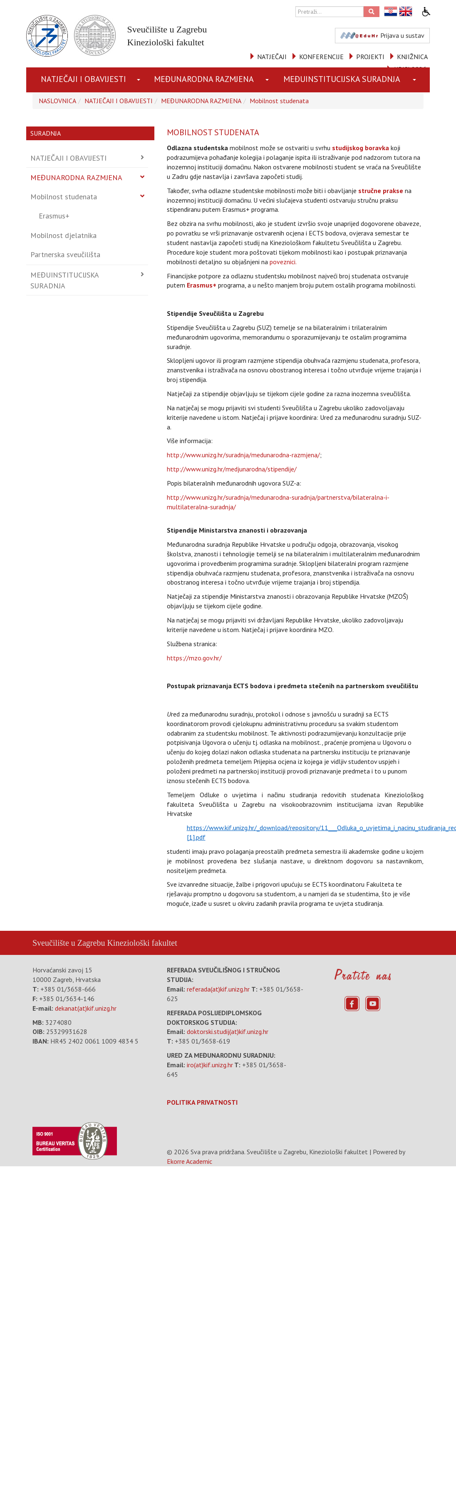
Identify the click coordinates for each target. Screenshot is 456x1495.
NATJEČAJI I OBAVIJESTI (83, 79)
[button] (140, 79)
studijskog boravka (360, 148)
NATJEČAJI (272, 56)
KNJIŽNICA (412, 56)
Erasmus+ (54, 216)
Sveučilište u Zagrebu (68, 942)
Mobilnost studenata (279, 101)
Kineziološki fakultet (142, 942)
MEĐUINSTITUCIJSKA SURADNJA (341, 79)
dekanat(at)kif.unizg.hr (85, 1008)
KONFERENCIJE (321, 56)
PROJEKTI (370, 56)
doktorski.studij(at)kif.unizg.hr (227, 1031)
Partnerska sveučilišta (65, 254)
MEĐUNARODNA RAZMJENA (204, 79)
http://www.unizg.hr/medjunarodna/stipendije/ (232, 469)
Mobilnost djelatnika (63, 235)
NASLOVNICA (57, 101)
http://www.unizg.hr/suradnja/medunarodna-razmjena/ (243, 455)
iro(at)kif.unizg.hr (210, 1065)
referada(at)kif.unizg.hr (218, 989)
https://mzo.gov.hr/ (194, 658)
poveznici (282, 262)
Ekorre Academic (189, 1161)
